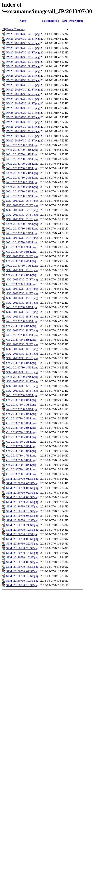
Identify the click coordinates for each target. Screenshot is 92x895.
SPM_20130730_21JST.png (22, 525)
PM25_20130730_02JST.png (23, 33)
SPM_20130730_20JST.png (22, 548)
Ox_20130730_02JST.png (21, 339)
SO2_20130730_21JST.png (22, 353)
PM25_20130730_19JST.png (23, 135)
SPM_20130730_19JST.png (22, 580)
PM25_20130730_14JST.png (23, 94)
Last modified (50, 20)
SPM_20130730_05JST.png (22, 483)
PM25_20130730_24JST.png (23, 80)
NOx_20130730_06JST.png (22, 335)
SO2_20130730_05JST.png (22, 200)
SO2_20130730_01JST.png (22, 219)
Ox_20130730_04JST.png (21, 274)
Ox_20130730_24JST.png (21, 413)
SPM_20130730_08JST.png (22, 562)
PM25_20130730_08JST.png (23, 57)
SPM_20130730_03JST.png (22, 497)
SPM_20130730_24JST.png (22, 501)
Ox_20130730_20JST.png (21, 437)
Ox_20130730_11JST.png (21, 404)
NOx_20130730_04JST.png (22, 228)
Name (22, 20)
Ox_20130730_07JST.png (21, 247)
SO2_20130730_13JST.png (22, 372)
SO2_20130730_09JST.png (22, 344)
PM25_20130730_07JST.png (23, 71)
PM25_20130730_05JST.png (23, 38)
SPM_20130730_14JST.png (22, 520)
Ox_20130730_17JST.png (21, 455)
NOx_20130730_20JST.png (22, 177)
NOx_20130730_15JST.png (22, 145)
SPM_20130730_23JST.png (22, 506)
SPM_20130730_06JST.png (22, 515)
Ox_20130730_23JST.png (21, 418)
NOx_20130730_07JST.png (22, 376)
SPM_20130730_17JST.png (22, 575)
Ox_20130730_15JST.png (21, 474)
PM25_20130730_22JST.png (23, 89)
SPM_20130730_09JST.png (22, 571)
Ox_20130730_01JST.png (21, 284)
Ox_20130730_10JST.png (21, 423)
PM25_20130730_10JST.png (23, 121)
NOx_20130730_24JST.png (22, 172)
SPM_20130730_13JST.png (22, 511)
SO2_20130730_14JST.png (22, 293)
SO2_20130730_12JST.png (22, 386)
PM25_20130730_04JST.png (23, 43)
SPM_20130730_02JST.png (22, 492)
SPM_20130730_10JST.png (22, 557)
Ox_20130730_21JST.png (21, 441)
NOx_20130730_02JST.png (22, 242)
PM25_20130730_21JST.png (23, 131)
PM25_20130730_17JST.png (23, 112)
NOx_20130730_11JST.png (22, 265)
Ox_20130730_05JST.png (21, 260)
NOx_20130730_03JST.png (22, 307)
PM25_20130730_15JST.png (23, 108)
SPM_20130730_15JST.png (22, 552)
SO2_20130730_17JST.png (22, 358)
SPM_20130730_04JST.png (22, 487)
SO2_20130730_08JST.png (22, 288)
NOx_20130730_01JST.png (22, 186)
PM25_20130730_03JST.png (23, 84)
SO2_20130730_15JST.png (22, 390)
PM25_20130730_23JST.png (23, 61)
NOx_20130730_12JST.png (22, 196)
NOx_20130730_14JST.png (22, 154)
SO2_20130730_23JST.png (22, 270)
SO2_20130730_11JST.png (22, 381)
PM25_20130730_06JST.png (23, 75)
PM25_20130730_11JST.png (22, 103)
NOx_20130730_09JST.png (22, 409)
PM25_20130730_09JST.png (23, 66)
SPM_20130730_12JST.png (22, 529)
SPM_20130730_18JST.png (22, 585)
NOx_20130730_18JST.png (22, 159)
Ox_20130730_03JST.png (21, 362)
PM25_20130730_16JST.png (23, 52)
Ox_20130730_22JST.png (21, 427)
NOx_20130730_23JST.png (22, 168)
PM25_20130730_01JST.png (23, 47)
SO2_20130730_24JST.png (22, 237)
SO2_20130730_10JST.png (22, 348)
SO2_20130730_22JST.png (22, 311)
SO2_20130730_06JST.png (22, 256)
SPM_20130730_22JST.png (22, 543)
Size (64, 20)
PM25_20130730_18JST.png (23, 98)
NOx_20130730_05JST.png (22, 321)
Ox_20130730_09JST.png (21, 399)
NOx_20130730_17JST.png (22, 223)
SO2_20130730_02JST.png (22, 210)
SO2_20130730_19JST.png (22, 298)
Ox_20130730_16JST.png (21, 446)
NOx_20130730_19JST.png (22, 233)
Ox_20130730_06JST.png (21, 251)
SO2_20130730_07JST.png (22, 279)
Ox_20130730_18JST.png (21, 464)
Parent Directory (15, 29)
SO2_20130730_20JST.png (22, 330)
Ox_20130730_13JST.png (21, 450)
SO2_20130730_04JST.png (22, 214)
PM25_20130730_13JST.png (23, 126)
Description (76, 20)
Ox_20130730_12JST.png (21, 432)
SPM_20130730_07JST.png (22, 538)
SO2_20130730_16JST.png (22, 302)
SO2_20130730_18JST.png (22, 316)
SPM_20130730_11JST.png (22, 534)
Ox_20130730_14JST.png (21, 460)
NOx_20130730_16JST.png (22, 182)
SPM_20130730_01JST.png (22, 478)
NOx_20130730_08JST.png (22, 395)
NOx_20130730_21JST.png (22, 163)
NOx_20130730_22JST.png (22, 191)
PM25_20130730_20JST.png (23, 117)
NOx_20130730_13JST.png (22, 149)
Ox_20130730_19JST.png (21, 469)
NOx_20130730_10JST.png (22, 367)
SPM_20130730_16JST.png (22, 566)
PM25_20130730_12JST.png (23, 140)
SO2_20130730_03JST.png (22, 205)
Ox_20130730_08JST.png (21, 325)
